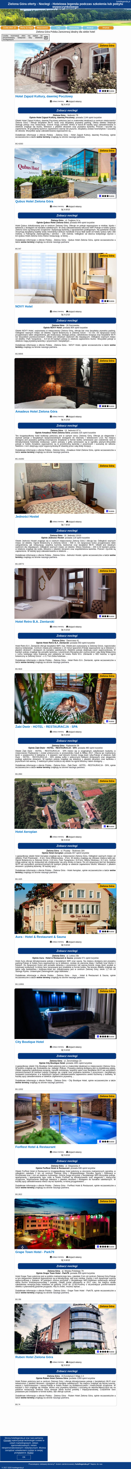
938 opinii (82, 1169)
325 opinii (83, 433)
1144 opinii (88, 118)
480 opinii (90, 748)
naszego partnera (76, 137)
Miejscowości (42, 28)
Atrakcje (90, 28)
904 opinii (75, 328)
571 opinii (86, 959)
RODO (30, 1453)
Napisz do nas (96, 1464)
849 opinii (82, 223)
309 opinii (82, 1274)
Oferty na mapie (26, 28)
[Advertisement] (65, 1437)
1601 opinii (79, 1064)
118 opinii (77, 538)
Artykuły (106, 28)
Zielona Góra (107, 45)
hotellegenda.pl (123, 1)
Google (7, 1440)
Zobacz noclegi (67, 111)
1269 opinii (82, 1379)
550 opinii (82, 643)
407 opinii (76, 853)
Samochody (74, 28)
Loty (58, 28)
